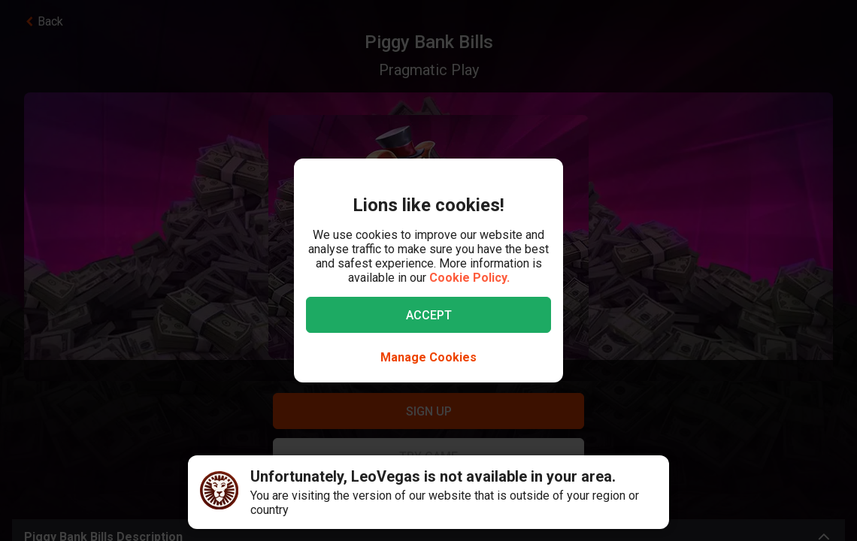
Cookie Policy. (469, 277)
